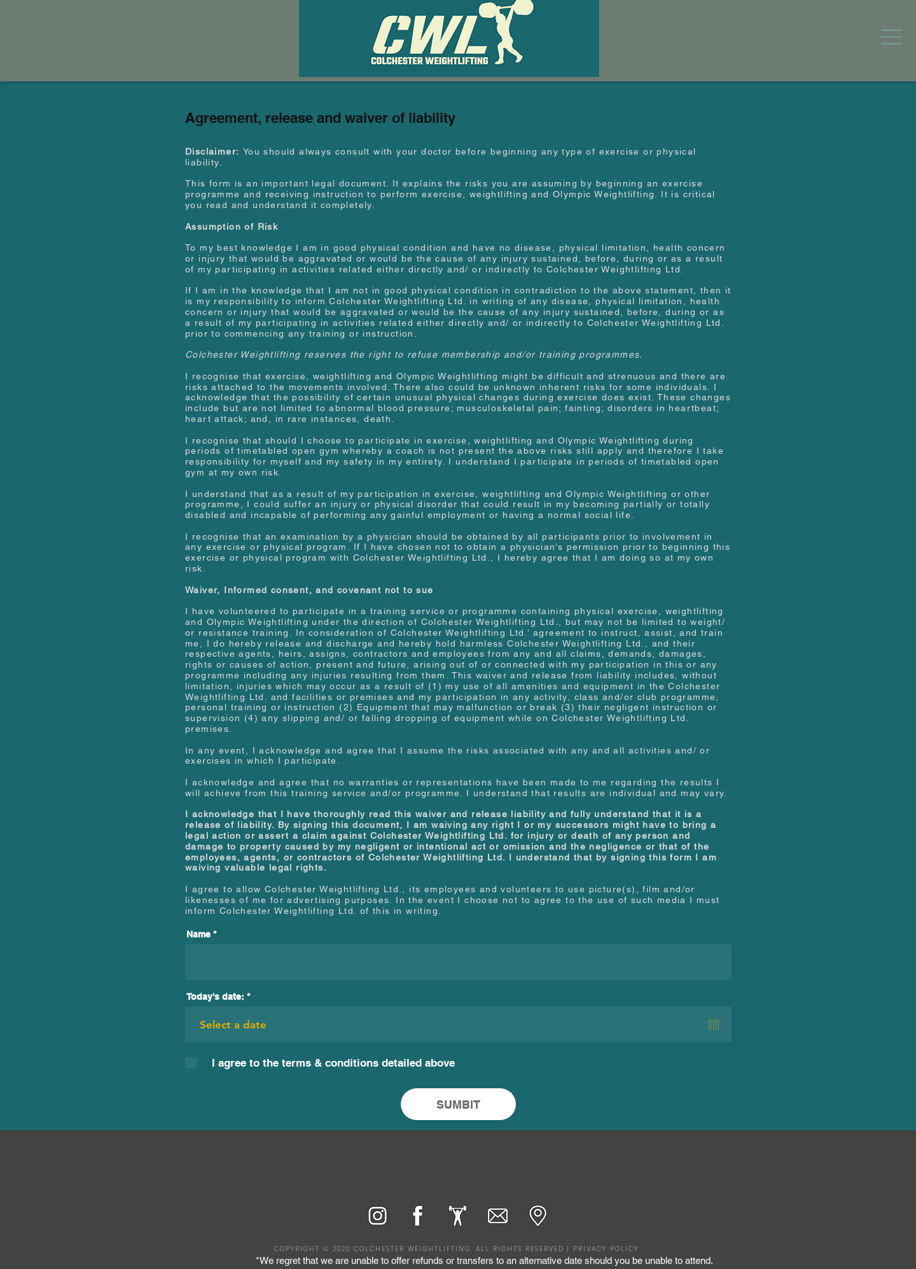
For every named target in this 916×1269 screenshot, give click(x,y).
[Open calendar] (714, 1025)
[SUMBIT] (458, 1104)
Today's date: (220, 996)
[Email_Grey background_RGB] (498, 1216)
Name (198, 934)
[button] (891, 37)
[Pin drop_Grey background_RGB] (538, 1216)
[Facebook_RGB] (417, 1216)
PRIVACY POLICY (606, 1249)
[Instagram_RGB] (377, 1216)
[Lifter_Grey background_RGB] (457, 1216)
